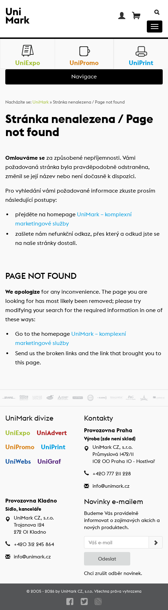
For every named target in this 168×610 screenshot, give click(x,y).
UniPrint (53, 447)
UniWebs (18, 461)
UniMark (40, 102)
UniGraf (49, 461)
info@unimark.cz (111, 486)
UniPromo (19, 447)
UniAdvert (52, 433)
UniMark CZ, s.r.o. (77, 591)
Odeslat (107, 559)
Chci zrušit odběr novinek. (113, 573)
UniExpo (17, 433)
